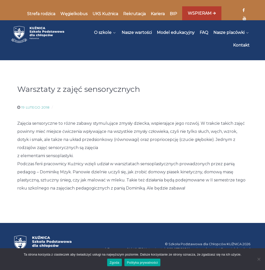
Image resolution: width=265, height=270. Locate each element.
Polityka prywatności (142, 262)
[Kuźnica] (37, 34)
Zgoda (114, 262)
